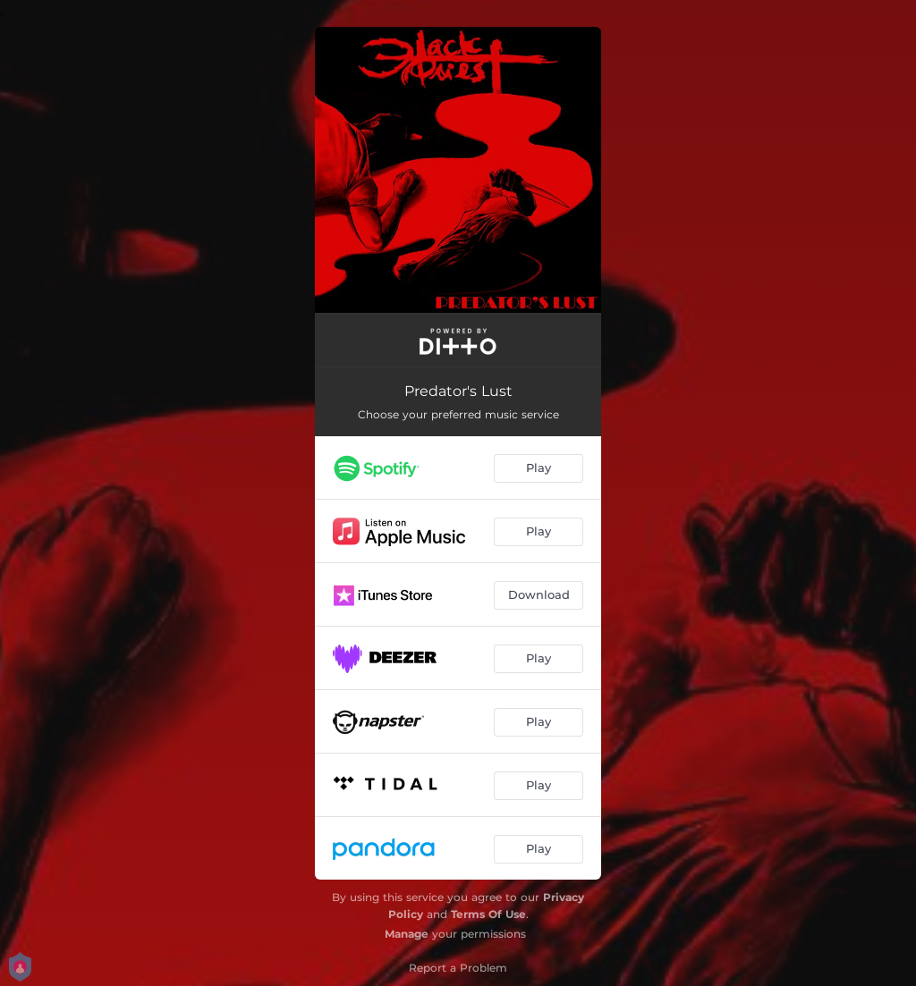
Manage (406, 933)
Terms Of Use (488, 914)
